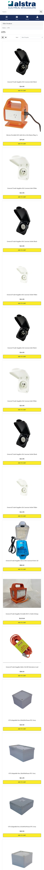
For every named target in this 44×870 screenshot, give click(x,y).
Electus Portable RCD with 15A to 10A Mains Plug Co (22, 135)
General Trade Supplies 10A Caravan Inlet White (22, 170)
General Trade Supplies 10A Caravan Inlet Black (22, 82)
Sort (17, 37)
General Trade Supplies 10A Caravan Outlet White (22, 241)
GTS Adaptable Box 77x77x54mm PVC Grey (22, 773)
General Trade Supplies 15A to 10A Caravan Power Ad (22, 454)
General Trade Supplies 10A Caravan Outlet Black (22, 206)
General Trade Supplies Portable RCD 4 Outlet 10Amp (22, 507)
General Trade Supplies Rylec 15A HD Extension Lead (22, 560)
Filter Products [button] (7, 23)
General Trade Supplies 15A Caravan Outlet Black (22, 347)
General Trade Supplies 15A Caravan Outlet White (22, 400)
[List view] (5, 37)
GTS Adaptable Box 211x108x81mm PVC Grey (22, 666)
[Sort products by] (31, 37)
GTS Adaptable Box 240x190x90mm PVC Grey (22, 719)
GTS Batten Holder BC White (22, 826)
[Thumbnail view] (2, 37)
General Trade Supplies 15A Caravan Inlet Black (22, 276)
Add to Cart (22, 90)
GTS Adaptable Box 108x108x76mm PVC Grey (22, 613)
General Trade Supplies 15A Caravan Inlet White (22, 312)
